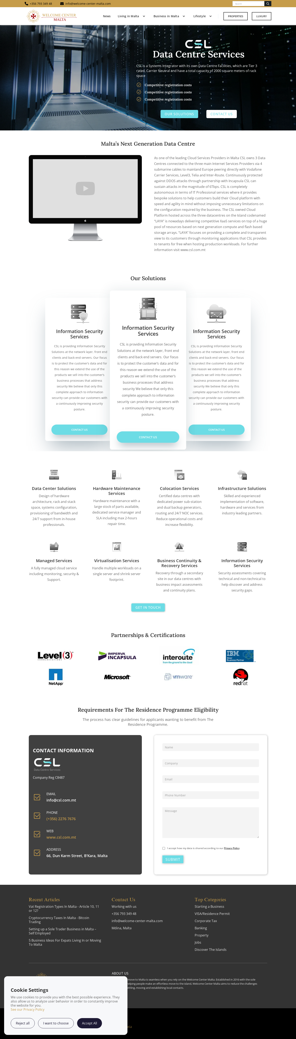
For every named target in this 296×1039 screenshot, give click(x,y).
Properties (235, 16)
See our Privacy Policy (27, 1009)
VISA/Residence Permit (212, 913)
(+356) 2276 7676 (61, 818)
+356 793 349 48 (124, 913)
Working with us (124, 906)
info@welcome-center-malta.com (137, 921)
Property (201, 935)
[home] (51, 16)
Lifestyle (199, 16)
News (107, 16)
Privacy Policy (231, 848)
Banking (201, 928)
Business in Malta (166, 16)
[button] (130, 16)
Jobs (198, 942)
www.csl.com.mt (61, 837)
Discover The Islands (211, 949)
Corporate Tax (206, 921)
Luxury (261, 16)
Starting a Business (209, 906)
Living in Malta (128, 16)
